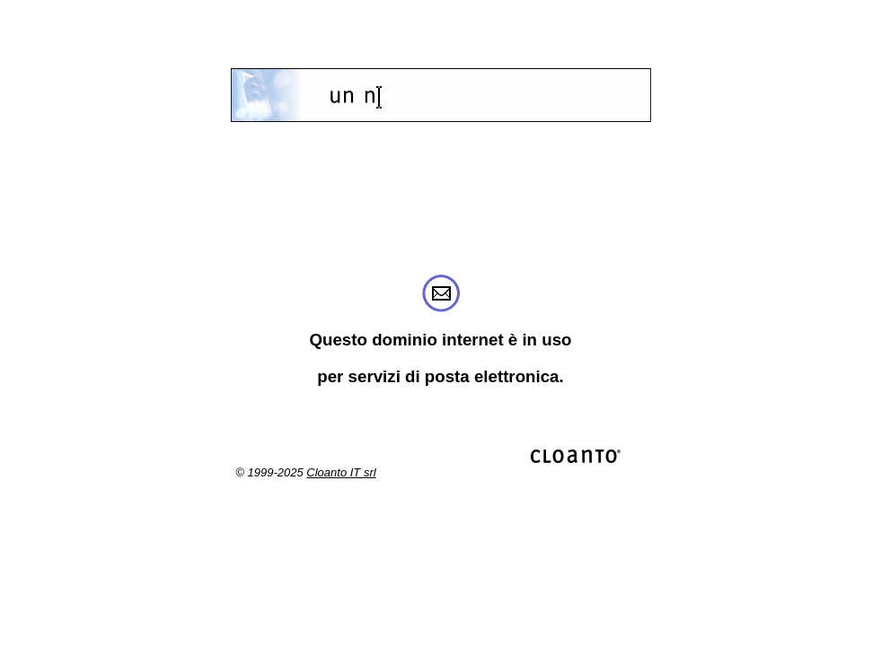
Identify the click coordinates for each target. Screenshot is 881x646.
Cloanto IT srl (340, 472)
